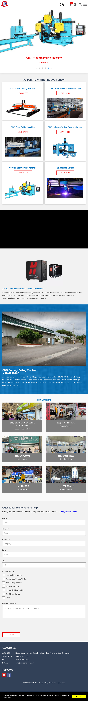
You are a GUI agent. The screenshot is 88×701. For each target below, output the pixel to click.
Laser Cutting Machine (12, 575)
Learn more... (8, 698)
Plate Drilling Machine (12, 582)
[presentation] (20, 623)
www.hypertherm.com (10, 298)
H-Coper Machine (10, 586)
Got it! (78, 696)
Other (6, 597)
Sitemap (62, 683)
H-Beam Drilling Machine (13, 590)
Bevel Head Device (11, 594)
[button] (37, 68)
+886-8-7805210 (22, 656)
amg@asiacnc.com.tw (68, 512)
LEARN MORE (44, 62)
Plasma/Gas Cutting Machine (15, 579)
